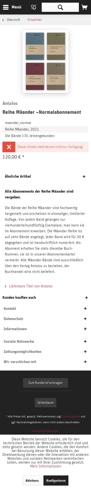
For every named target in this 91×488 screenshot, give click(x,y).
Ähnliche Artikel (18, 176)
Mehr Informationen (45, 466)
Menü (8, 6)
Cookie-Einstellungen (45, 431)
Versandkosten (71, 416)
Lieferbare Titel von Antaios (29, 286)
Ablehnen (32, 480)
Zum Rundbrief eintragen (45, 383)
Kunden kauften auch (19, 297)
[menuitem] (12, 7)
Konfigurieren (56, 480)
